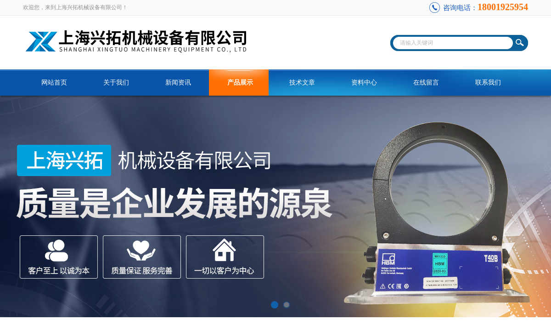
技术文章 (302, 82)
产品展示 (240, 82)
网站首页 (54, 82)
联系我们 (488, 82)
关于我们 (116, 82)
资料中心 (364, 82)
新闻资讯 (178, 82)
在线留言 (426, 82)
